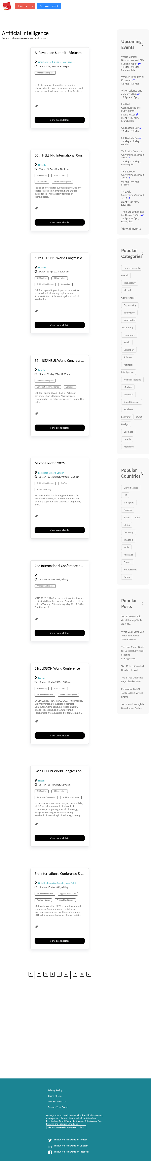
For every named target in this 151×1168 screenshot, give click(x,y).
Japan (127, 576)
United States (131, 487)
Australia (128, 554)
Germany (128, 532)
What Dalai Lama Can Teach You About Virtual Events (132, 635)
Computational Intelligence (48, 387)
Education (129, 349)
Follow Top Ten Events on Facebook (68, 1152)
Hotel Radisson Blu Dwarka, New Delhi (57, 883)
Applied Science (43, 900)
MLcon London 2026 (50, 463)
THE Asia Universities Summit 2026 (132, 195)
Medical (128, 387)
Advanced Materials (45, 694)
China (127, 524)
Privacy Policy (55, 1090)
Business (128, 431)
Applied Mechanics (68, 893)
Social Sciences (131, 401)
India (126, 547)
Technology (130, 282)
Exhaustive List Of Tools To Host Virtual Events (132, 693)
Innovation (129, 312)
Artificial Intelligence (45, 72)
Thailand (128, 539)
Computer (70, 387)
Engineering (130, 305)
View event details (59, 119)
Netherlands (130, 569)
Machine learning (44, 489)
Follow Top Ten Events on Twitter (67, 1140)
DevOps (64, 483)
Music (127, 342)
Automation (65, 284)
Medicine (129, 446)
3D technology (60, 175)
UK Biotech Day (130, 128)
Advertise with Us (57, 1101)
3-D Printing (41, 175)
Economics (129, 334)
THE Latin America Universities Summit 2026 (132, 155)
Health (127, 439)
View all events (131, 229)
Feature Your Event (58, 1107)
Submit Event (49, 6)
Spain (126, 517)
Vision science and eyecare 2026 (131, 92)
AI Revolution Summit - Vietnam (58, 53)
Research (128, 394)
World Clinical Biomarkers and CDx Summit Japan (132, 60)
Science (128, 357)
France (127, 562)
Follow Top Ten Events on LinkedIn (68, 1146)
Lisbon (41, 678)
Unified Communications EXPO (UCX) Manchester (131, 109)
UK (125, 495)
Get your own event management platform (66, 1127)
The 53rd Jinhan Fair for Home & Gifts (132, 213)
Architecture (42, 181)
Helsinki (42, 165)
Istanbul (42, 370)
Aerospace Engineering (46, 797)
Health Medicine (132, 379)
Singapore (129, 502)
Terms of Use (55, 1095)
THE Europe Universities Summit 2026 (132, 175)
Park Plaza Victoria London (51, 472)
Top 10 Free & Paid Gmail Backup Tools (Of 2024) (131, 620)
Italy (137, 517)
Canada (127, 509)
